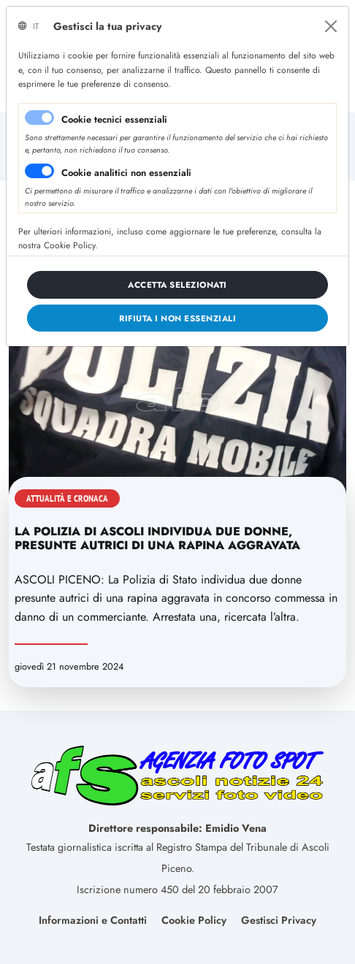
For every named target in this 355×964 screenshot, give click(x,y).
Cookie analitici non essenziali (126, 173)
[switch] (39, 171)
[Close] (331, 26)
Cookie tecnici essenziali (114, 119)
